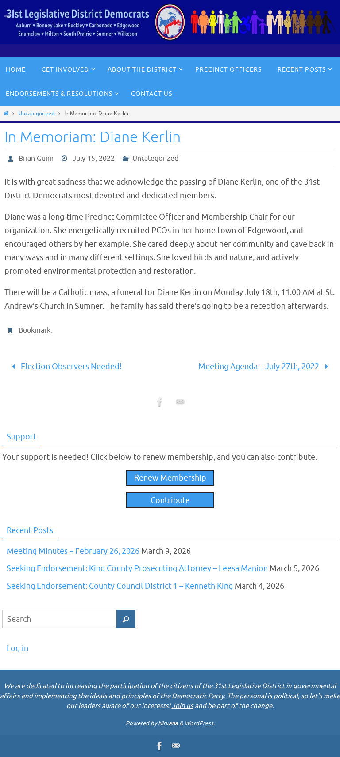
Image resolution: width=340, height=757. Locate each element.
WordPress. (200, 723)
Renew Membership (170, 478)
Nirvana (168, 723)
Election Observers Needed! (64, 366)
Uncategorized (36, 113)
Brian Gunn (36, 158)
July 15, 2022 (94, 158)
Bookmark (34, 330)
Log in (17, 648)
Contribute (170, 500)
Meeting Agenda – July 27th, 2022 (265, 366)
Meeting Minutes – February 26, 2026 (73, 551)
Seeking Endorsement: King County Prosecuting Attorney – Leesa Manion (137, 568)
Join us (182, 706)
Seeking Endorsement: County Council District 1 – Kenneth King (120, 586)
